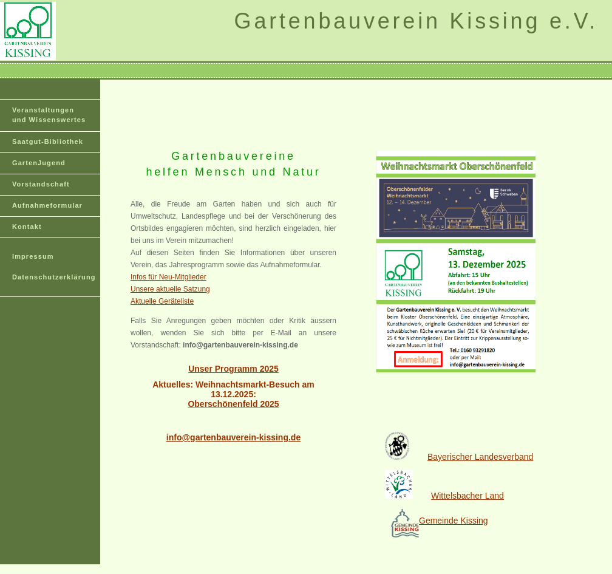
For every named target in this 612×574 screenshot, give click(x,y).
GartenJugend (39, 162)
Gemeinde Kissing (453, 520)
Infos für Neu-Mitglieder (168, 277)
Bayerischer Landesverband (459, 457)
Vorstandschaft (41, 184)
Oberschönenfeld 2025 (233, 404)
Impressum (33, 256)
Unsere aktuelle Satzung (170, 289)
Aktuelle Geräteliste (162, 301)
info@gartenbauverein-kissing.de (233, 437)
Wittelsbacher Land (467, 496)
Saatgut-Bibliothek (47, 141)
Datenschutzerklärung (54, 277)
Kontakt (27, 226)
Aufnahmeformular (47, 205)
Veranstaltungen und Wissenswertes (49, 114)
